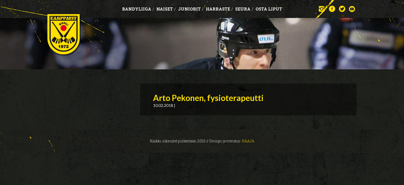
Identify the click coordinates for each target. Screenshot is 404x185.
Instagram (322, 9)
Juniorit (191, 9)
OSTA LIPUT (269, 9)
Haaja (248, 140)
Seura (244, 9)
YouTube (352, 9)
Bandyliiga (138, 9)
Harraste (219, 9)
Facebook (332, 9)
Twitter (342, 9)
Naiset (166, 9)
